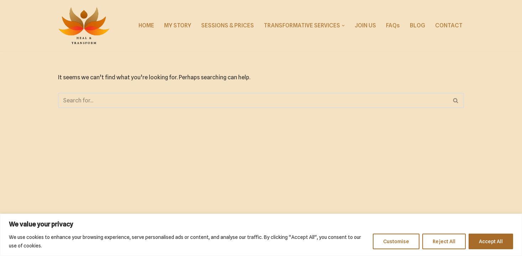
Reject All (444, 241)
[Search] (253, 100)
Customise (396, 241)
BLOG (417, 25)
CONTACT (449, 25)
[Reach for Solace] (84, 25)
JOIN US (365, 25)
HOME (146, 25)
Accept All (491, 241)
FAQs (393, 25)
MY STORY (177, 25)
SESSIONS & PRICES (227, 25)
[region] (261, 235)
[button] (343, 25)
